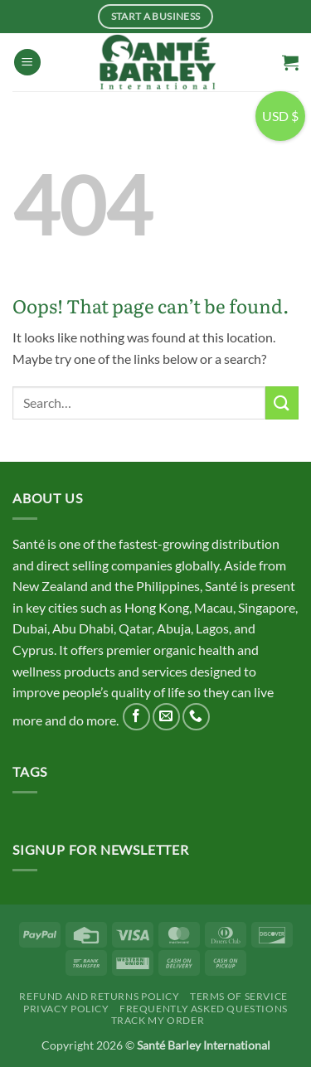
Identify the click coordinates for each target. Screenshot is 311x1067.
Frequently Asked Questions (203, 1008)
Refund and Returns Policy (99, 996)
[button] (27, 62)
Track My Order (158, 1020)
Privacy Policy (66, 1008)
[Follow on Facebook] (136, 716)
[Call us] (196, 716)
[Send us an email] (166, 716)
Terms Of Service (239, 996)
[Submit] (282, 402)
